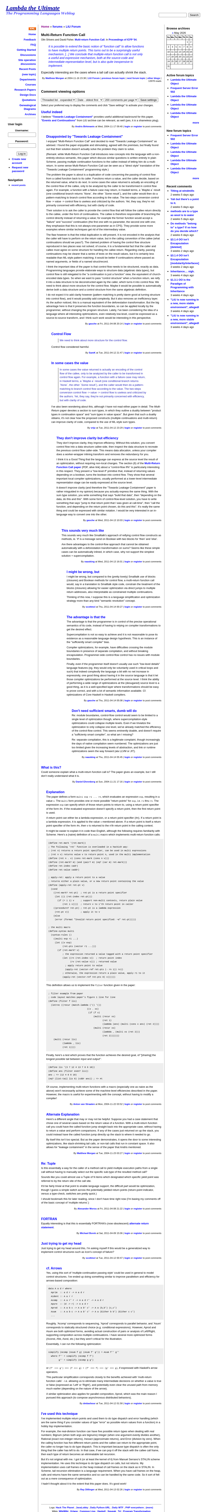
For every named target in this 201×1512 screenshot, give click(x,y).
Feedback (30, 39)
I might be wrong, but (83, 572)
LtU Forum (73, 26)
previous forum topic (113, 78)
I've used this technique (59, 1412)
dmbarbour (89, 1402)
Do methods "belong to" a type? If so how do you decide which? (184, 227)
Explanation (55, 792)
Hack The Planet (65, 1506)
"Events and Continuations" (58, 120)
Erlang (74, 1510)
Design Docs (28, 94)
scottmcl (90, 607)
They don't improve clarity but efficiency (87, 438)
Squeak (112, 1510)
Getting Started (26, 49)
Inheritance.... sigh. (182, 271)
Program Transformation (137, 1510)
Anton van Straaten (84, 1103)
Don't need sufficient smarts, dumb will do (104, 711)
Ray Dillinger (87, 1488)
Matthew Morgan (55, 78)
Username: (22, 130)
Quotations (29, 99)
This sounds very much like (82, 530)
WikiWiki (63, 1510)
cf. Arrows (54, 1267)
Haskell (101, 1510)
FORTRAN (49, 1217)
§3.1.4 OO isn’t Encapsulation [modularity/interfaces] (185, 259)
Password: (22, 141)
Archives (30, 114)
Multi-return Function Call (90, 39)
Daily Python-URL (100, 1506)
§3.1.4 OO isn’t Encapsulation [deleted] (180, 243)
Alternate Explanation (62, 1113)
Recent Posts (27, 69)
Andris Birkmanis (85, 126)
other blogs (153, 78)
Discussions (28, 54)
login (127, 126)
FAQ (33, 44)
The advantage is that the (86, 617)
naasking (89, 561)
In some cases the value (69, 363)
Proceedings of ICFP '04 (123, 39)
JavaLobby (82, 1506)
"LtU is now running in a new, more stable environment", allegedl (185, 303)
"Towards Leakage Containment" (72, 116)
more (196, 122)
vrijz (93, 428)
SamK (92, 352)
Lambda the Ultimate (33, 8)
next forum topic (136, 78)
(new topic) (29, 74)
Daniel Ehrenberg (85, 781)
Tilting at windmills (182, 190)
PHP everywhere (134, 1506)
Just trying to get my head (61, 1242)
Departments (28, 79)
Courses (30, 84)
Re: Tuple (48, 1162)
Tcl (119, 1510)
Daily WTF (117, 1506)
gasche (93, 323)
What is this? (51, 767)
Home (32, 34)
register (138, 126)
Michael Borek (88, 1232)
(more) (149, 1506)
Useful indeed (51, 112)
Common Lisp (87, 1510)
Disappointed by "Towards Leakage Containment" (84, 136)
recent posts (18, 185)
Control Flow (61, 334)
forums (57, 26)
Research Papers (25, 89)
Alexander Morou (87, 1207)
